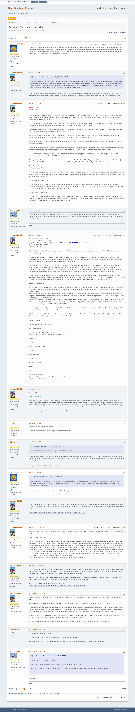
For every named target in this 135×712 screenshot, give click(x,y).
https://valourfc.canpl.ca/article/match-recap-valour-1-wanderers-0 (50, 411)
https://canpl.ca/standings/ (37, 537)
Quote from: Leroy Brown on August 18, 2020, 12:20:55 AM (49, 656)
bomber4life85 (16, 73)
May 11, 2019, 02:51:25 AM (36, 235)
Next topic (122, 32)
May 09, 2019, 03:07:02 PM (36, 72)
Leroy (12, 423)
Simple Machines (21, 709)
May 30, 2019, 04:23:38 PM (36, 501)
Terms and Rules (118, 709)
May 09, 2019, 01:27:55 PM (36, 44)
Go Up (11, 688)
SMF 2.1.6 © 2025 (11, 709)
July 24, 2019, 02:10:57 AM (36, 527)
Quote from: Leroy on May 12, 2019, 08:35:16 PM (46, 446)
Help (111, 709)
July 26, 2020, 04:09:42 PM (36, 565)
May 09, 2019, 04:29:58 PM (36, 210)
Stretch (13, 442)
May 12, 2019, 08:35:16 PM (36, 423)
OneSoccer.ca (41, 247)
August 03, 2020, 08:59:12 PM (37, 593)
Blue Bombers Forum (20, 8)
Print (124, 38)
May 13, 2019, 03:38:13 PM (36, 472)
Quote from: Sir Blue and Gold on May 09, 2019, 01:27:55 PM (50, 77)
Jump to (98, 697)
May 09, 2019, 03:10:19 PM (36, 103)
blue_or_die (15, 211)
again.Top (119, 615)
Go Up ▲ (125, 709)
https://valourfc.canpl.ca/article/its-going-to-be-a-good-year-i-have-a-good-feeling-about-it (57, 585)
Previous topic (112, 32)
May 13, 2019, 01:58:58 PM (36, 442)
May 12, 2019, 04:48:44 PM (36, 389)
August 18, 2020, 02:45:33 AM (37, 651)
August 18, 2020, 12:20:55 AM (37, 629)
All (32, 38)
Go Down (12, 38)
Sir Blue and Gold (17, 44)
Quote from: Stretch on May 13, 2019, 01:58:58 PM (47, 476)
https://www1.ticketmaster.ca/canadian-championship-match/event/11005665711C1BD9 (57, 512)
